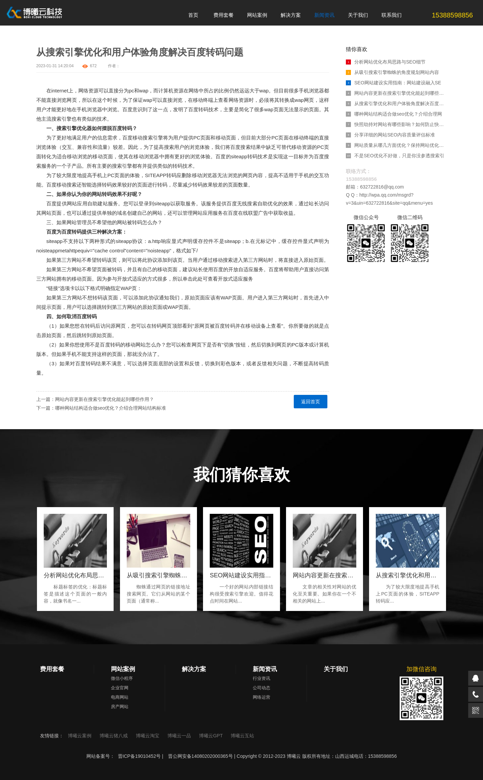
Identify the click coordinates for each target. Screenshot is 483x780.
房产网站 (119, 706)
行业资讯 (261, 678)
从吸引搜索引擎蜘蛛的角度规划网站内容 (392, 72)
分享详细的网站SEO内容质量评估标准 (390, 134)
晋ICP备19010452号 (139, 756)
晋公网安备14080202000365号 (200, 756)
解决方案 (194, 669)
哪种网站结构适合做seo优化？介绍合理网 (394, 114)
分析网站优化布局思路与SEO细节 (386, 62)
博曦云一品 (179, 735)
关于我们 (336, 669)
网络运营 (261, 697)
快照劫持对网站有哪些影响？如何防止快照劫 (396, 124)
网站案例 (123, 669)
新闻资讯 (265, 669)
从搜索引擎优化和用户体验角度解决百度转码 (396, 103)
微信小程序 (122, 678)
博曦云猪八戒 (114, 735)
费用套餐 (52, 669)
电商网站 (119, 697)
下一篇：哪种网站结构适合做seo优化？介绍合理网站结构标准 (101, 408)
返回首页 (310, 401)
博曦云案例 (80, 735)
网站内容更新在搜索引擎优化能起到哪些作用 (396, 93)
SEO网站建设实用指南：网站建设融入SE (393, 82)
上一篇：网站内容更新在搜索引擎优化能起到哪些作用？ (95, 399)
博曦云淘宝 (148, 735)
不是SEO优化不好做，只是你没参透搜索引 (395, 155)
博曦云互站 (242, 735)
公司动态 (261, 687)
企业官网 (119, 687)
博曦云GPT (211, 735)
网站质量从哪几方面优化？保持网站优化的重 (396, 145)
